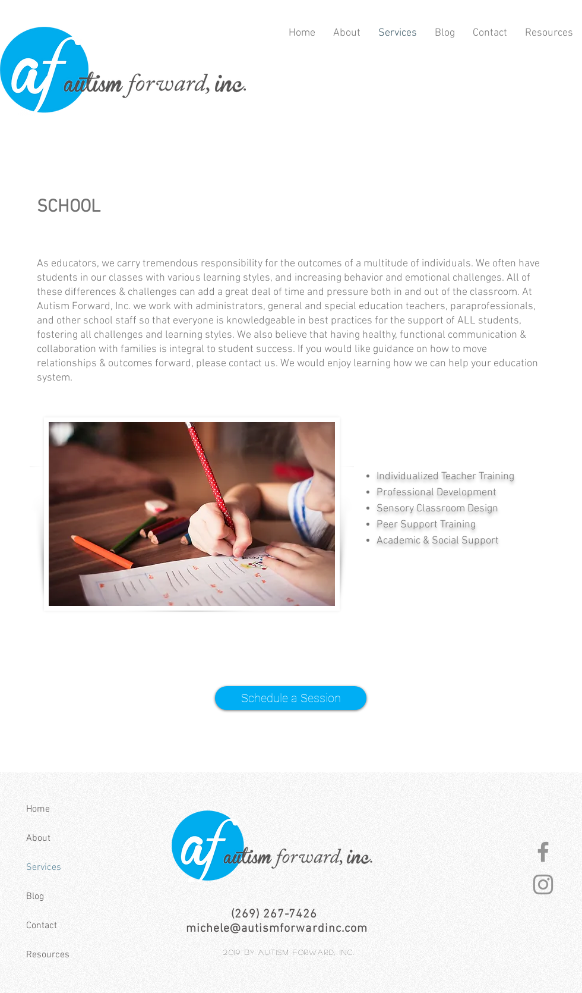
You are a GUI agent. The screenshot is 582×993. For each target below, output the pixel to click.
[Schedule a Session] (290, 698)
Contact (41, 926)
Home (38, 809)
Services (43, 867)
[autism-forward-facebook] (543, 851)
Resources (47, 955)
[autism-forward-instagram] (543, 884)
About (38, 838)
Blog (35, 897)
